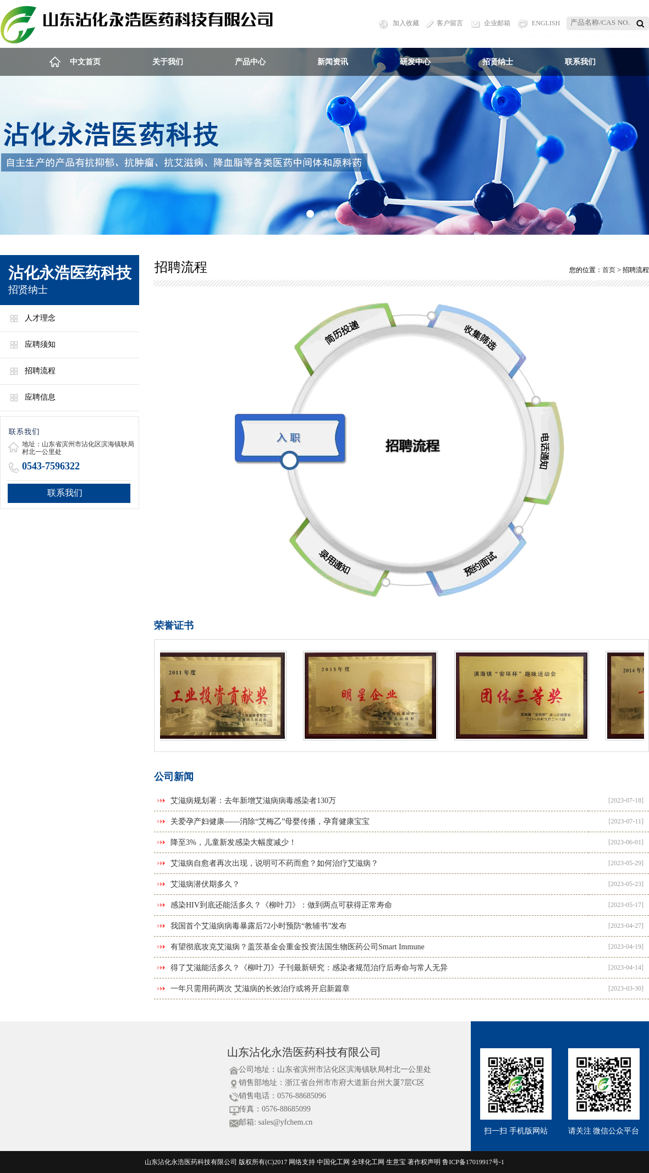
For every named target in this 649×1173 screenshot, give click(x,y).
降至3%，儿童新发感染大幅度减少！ (233, 842)
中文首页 (85, 62)
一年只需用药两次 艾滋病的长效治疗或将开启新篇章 (260, 988)
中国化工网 (333, 1162)
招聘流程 (40, 371)
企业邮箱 (497, 23)
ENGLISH (546, 23)
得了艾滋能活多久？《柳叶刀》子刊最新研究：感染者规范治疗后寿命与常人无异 (309, 968)
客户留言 (450, 23)
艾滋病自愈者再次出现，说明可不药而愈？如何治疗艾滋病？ (274, 863)
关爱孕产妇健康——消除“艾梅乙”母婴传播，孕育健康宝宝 (270, 821)
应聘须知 (40, 344)
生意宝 (396, 1162)
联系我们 (580, 62)
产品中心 (250, 62)
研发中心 (415, 62)
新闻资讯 (332, 62)
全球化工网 (367, 1162)
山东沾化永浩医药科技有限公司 (304, 1052)
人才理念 (40, 318)
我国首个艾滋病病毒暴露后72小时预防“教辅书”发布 (258, 926)
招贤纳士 (497, 62)
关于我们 (167, 62)
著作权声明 (424, 1162)
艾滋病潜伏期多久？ (205, 884)
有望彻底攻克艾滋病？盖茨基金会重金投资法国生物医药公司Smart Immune (297, 947)
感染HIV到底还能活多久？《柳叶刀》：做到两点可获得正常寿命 (281, 905)
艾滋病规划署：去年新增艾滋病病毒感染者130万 (253, 800)
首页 (608, 270)
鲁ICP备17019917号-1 (473, 1162)
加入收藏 (406, 23)
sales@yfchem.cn (285, 1122)
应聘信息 (40, 397)
